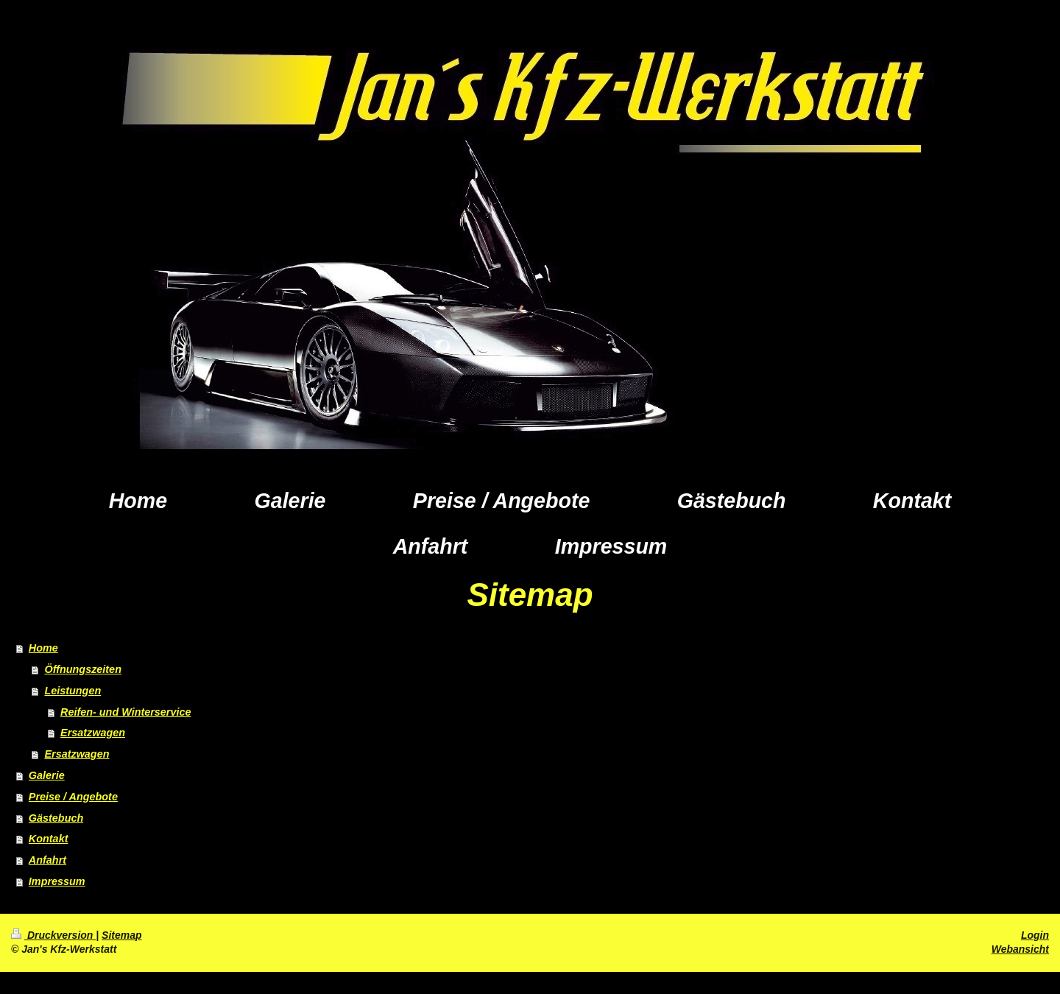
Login (1035, 935)
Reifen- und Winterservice (125, 712)
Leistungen (72, 691)
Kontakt (48, 839)
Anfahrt (47, 860)
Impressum (57, 881)
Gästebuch (56, 818)
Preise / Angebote (73, 797)
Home (43, 648)
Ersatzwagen (92, 733)
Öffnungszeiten (82, 669)
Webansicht (1020, 949)
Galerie (47, 775)
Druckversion (53, 935)
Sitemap (121, 935)
